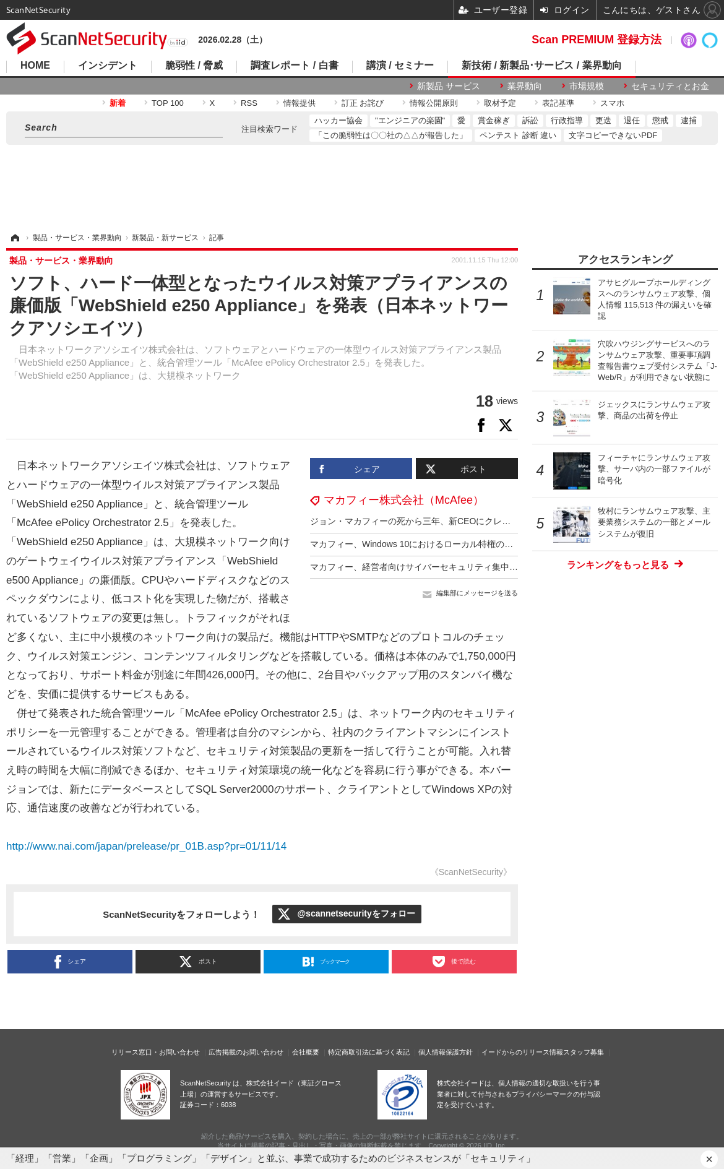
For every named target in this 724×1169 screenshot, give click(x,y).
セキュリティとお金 (670, 86)
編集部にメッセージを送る (477, 593)
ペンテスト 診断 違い (518, 135)
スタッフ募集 (583, 1052)
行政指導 (567, 120)
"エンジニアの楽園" (410, 120)
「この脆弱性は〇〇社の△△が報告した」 (390, 135)
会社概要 (305, 1052)
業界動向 (524, 86)
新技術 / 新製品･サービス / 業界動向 (542, 66)
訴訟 (530, 120)
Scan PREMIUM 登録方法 (597, 39)
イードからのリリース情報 (522, 1052)
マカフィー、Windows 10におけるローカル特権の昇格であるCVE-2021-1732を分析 (473, 544)
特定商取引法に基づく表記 (369, 1052)
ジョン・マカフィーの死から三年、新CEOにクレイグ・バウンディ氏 (445, 521)
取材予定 (500, 103)
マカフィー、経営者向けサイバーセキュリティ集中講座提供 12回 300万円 (454, 567)
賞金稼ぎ (494, 120)
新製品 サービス (448, 86)
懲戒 (660, 120)
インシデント (107, 66)
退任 (632, 120)
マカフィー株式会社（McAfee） (404, 500)
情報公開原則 (434, 103)
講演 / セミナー (400, 66)
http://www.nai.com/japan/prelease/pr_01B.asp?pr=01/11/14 (146, 846)
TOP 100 (168, 103)
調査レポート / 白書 (294, 66)
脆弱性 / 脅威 (194, 66)
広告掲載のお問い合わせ (246, 1052)
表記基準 (558, 103)
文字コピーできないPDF (613, 135)
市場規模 (586, 86)
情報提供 (299, 103)
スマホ (612, 103)
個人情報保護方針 (445, 1052)
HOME (35, 66)
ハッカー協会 (338, 120)
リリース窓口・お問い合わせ (155, 1052)
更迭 (603, 120)
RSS (249, 103)
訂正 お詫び (363, 103)
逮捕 (689, 120)
